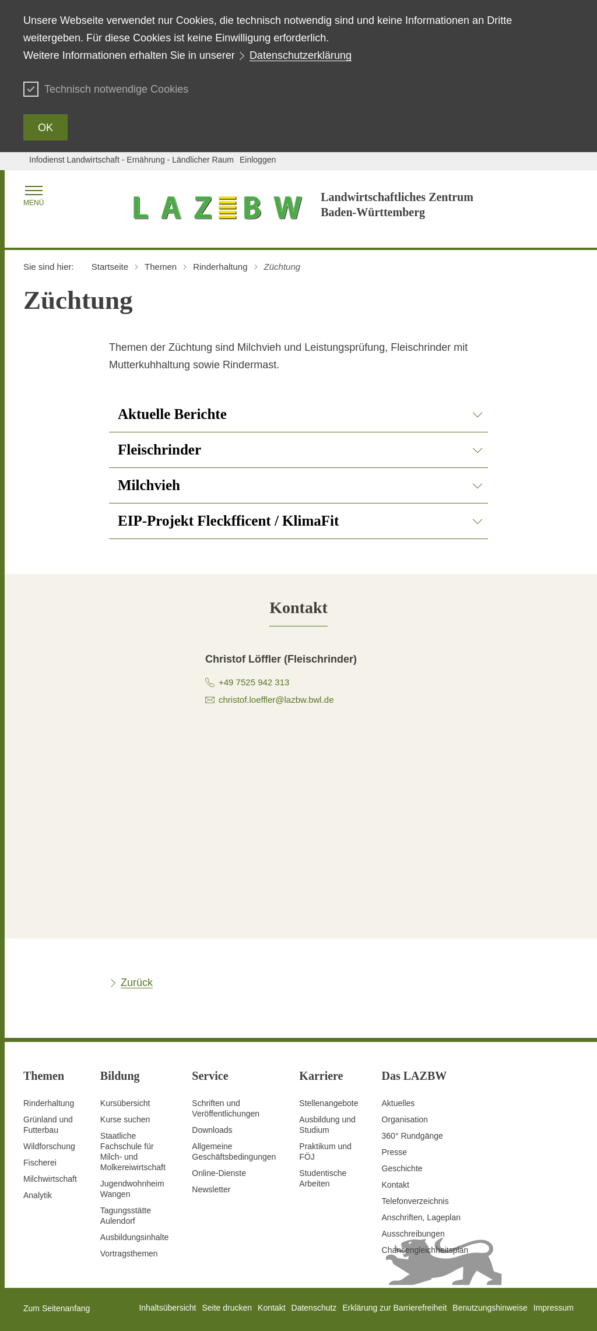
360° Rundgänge (412, 1135)
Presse (395, 1152)
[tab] (298, 607)
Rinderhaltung (48, 1103)
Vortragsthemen (129, 1253)
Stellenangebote (328, 1103)
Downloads (212, 1130)
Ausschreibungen (413, 1233)
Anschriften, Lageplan (421, 1217)
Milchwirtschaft (50, 1179)
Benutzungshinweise (489, 1307)
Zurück (137, 982)
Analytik (37, 1195)
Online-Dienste (219, 1173)
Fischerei (40, 1162)
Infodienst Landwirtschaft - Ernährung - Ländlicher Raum (131, 159)
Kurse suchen (125, 1119)
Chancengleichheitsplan (425, 1250)
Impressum (553, 1307)
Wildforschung (49, 1146)
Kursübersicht (125, 1103)
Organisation (405, 1119)
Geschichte (402, 1168)
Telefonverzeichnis (415, 1201)
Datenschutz (314, 1307)
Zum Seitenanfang (56, 1308)
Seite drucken (227, 1307)
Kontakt (395, 1184)
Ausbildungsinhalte (134, 1237)
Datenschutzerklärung (301, 55)
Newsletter (211, 1189)
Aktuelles (398, 1103)
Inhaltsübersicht (167, 1307)
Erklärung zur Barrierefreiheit (394, 1307)
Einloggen (258, 159)
